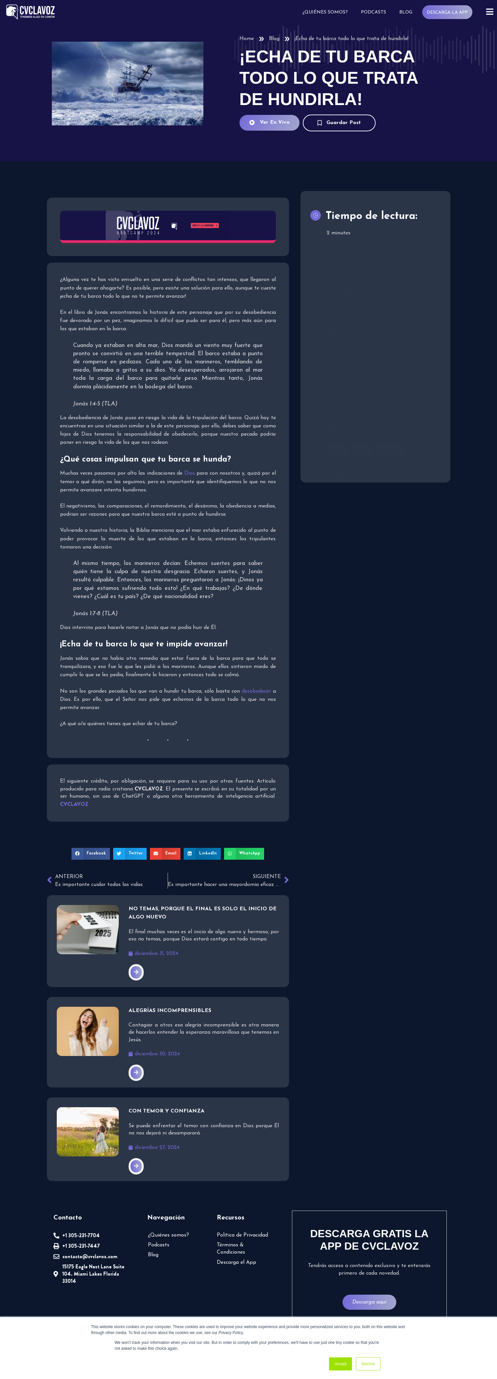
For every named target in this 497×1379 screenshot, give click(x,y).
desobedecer (257, 691)
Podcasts (373, 12)
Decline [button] (368, 1364)
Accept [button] (341, 1364)
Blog (405, 12)
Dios (189, 473)
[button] (91, 853)
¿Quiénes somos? (325, 12)
